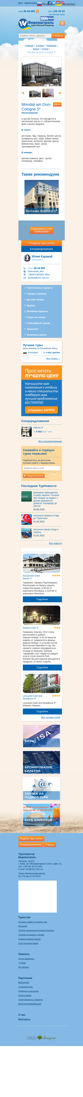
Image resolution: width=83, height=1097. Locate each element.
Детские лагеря (35, 299)
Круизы (31, 305)
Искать (58, 36)
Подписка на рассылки (28, 991)
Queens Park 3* (31, 628)
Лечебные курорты (37, 311)
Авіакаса (24, 954)
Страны (40, 45)
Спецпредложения (41, 249)
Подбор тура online (41, 243)
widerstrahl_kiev (36, 271)
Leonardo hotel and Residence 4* (32, 697)
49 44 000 (36, 268)
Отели (45, 49)
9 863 (51, 352)
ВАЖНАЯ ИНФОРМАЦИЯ (29, 1004)
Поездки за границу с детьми (31, 935)
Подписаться (33, 475)
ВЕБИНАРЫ (23, 982)
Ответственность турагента (30, 1000)
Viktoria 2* (38, 427)
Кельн (36, 49)
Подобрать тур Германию (41, 230)
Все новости (55, 543)
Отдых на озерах (36, 317)
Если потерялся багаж (28, 943)
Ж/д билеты (23, 967)
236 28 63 (56, 11)
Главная (29, 45)
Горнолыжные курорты (40, 288)
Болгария (33, 352)
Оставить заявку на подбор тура (32, 922)
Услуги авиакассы (26, 959)
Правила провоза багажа (29, 939)
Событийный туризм (38, 323)
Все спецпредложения (50, 441)
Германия (51, 45)
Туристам (24, 917)
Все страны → (53, 358)
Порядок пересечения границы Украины (36, 930)
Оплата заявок (24, 995)
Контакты (24, 1019)
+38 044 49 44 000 (32, 866)
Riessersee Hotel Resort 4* (31, 577)
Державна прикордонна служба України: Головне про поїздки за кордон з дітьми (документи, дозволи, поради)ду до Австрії (46, 499)
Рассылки (22, 926)
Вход (20, 3)
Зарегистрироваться (33, 3)
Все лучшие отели (50, 717)
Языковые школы (37, 334)
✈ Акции (22, 963)
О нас (21, 1014)
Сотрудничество (25, 987)
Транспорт (33, 329)
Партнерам (25, 978)
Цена (57, 104)
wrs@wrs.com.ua (34, 869)
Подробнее (42, 599)
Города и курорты (37, 293)
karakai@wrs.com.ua (38, 277)
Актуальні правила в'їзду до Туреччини (46, 516)
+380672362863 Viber (39, 274)
